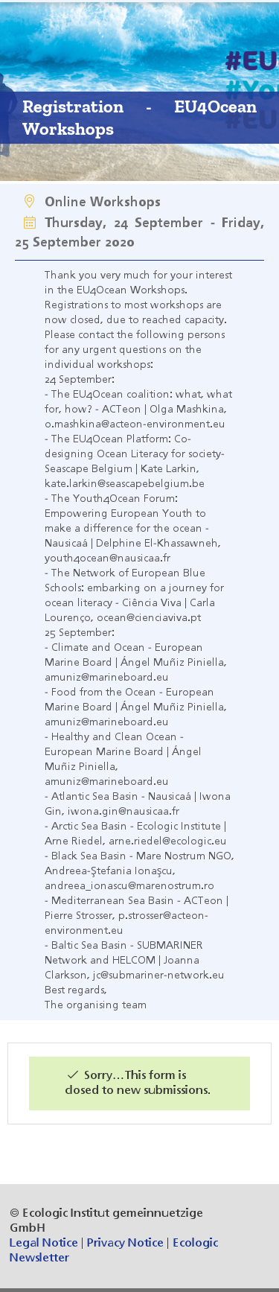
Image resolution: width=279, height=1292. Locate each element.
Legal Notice (44, 1244)
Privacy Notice (125, 1244)
